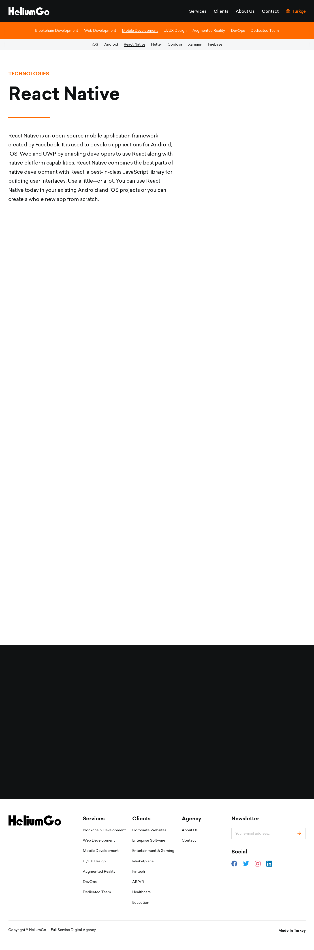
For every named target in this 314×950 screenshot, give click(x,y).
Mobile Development (140, 30)
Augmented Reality (208, 30)
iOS (95, 44)
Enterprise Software (148, 851)
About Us (245, 11)
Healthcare (141, 903)
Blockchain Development (56, 30)
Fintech (138, 882)
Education (140, 913)
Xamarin (195, 44)
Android (111, 44)
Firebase (215, 44)
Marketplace (143, 872)
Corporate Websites (149, 841)
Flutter (156, 44)
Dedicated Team (265, 30)
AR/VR (138, 893)
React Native (134, 44)
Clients (221, 11)
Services (198, 11)
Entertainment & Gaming (153, 862)
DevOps (238, 30)
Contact (270, 11)
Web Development (100, 30)
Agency (191, 830)
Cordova (175, 44)
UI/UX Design (175, 30)
